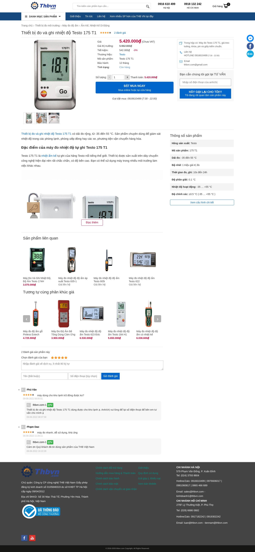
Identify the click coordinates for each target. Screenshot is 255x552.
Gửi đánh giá (110, 376)
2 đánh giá (120, 32)
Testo (122, 54)
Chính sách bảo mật (107, 483)
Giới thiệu (75, 16)
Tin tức (89, 16)
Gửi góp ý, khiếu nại (149, 478)
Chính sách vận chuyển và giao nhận (116, 489)
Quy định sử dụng (148, 473)
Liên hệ (101, 16)
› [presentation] (158, 318)
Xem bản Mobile (147, 483)
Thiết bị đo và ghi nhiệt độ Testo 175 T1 (46, 133)
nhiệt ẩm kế (49, 155)
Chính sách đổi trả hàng (109, 467)
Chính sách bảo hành (107, 478)
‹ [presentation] (27, 318)
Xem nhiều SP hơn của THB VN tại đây (132, 16)
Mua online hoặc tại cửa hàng (134, 87)
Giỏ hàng (221, 6)
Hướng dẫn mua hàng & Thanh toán (115, 473)
